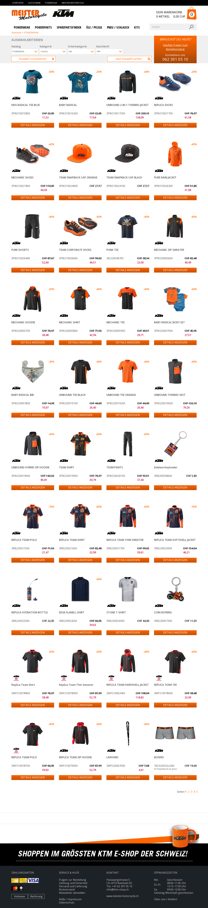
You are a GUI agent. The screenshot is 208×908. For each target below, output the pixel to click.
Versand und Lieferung (73, 886)
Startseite (18, 2)
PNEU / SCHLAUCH (118, 27)
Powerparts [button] (43, 27)
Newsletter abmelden (72, 893)
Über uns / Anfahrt (165, 899)
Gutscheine (34, 2)
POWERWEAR (31, 32)
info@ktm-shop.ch (117, 889)
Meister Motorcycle (73, 2)
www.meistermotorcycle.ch (122, 896)
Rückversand (67, 889)
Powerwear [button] (22, 27)
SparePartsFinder (69, 27)
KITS (137, 27)
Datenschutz (66, 902)
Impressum (75, 899)
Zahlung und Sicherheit (73, 883)
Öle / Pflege (94, 27)
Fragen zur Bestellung (72, 880)
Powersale (51, 2)
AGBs (62, 899)
